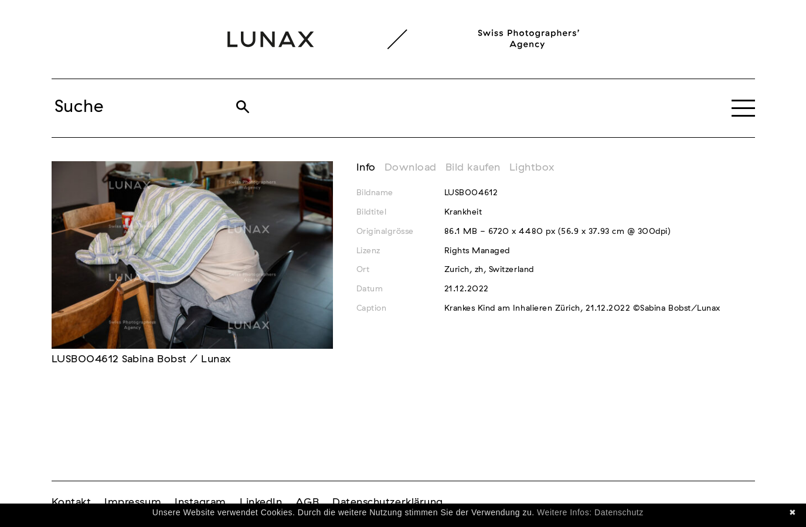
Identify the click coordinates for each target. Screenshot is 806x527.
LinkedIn (261, 502)
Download (411, 167)
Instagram (200, 502)
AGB (307, 502)
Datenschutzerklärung (387, 502)
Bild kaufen (473, 167)
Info (366, 167)
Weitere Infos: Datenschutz (590, 512)
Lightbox (532, 167)
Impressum (132, 502)
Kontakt (71, 502)
